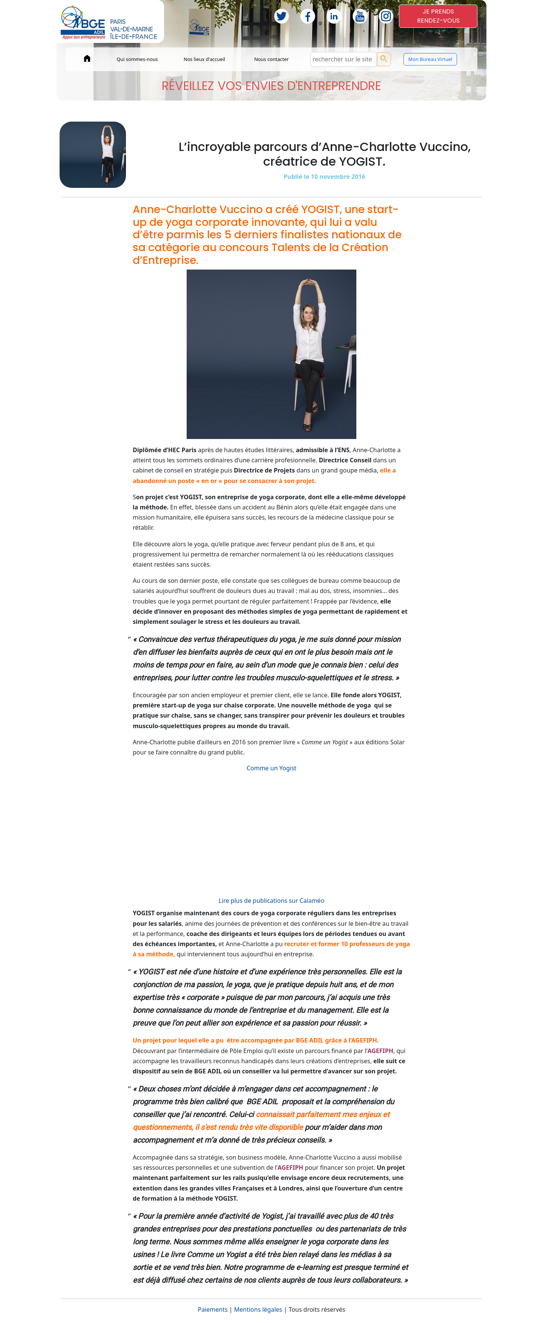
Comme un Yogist (271, 768)
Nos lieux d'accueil (204, 59)
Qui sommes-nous (137, 59)
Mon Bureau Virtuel (430, 59)
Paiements (212, 1309)
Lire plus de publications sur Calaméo (272, 900)
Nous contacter (271, 59)
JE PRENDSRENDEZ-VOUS (438, 16)
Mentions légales (258, 1309)
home (87, 58)
